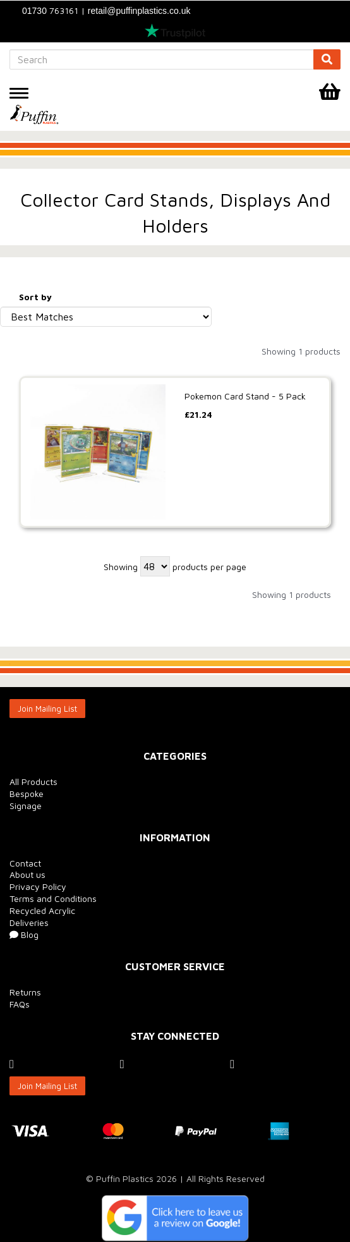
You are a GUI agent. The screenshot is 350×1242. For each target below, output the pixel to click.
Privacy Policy (37, 886)
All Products (33, 781)
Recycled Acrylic (42, 910)
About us (27, 874)
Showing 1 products (301, 351)
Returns (25, 992)
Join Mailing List (47, 708)
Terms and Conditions (53, 898)
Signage (25, 805)
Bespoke (26, 793)
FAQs (19, 1004)
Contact (25, 863)
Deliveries (29, 922)
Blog (24, 934)
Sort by (35, 296)
